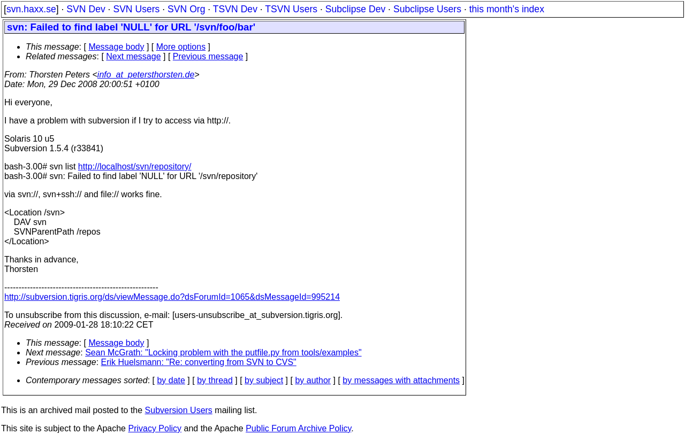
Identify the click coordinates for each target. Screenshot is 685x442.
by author (313, 380)
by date (171, 380)
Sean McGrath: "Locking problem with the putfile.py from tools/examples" (223, 352)
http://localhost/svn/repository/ (135, 166)
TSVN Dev (235, 9)
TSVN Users (291, 9)
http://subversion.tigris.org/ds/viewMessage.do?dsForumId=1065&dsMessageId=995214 (172, 296)
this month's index (506, 9)
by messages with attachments (401, 380)
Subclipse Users (427, 9)
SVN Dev (85, 9)
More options (181, 46)
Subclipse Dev (355, 9)
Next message (133, 56)
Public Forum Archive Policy (298, 428)
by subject (264, 380)
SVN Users (136, 9)
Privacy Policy (154, 428)
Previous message (208, 56)
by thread (215, 380)
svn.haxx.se (31, 9)
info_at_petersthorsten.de (145, 74)
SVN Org (186, 9)
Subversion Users (178, 410)
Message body (116, 46)
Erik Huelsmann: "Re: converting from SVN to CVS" (198, 362)
